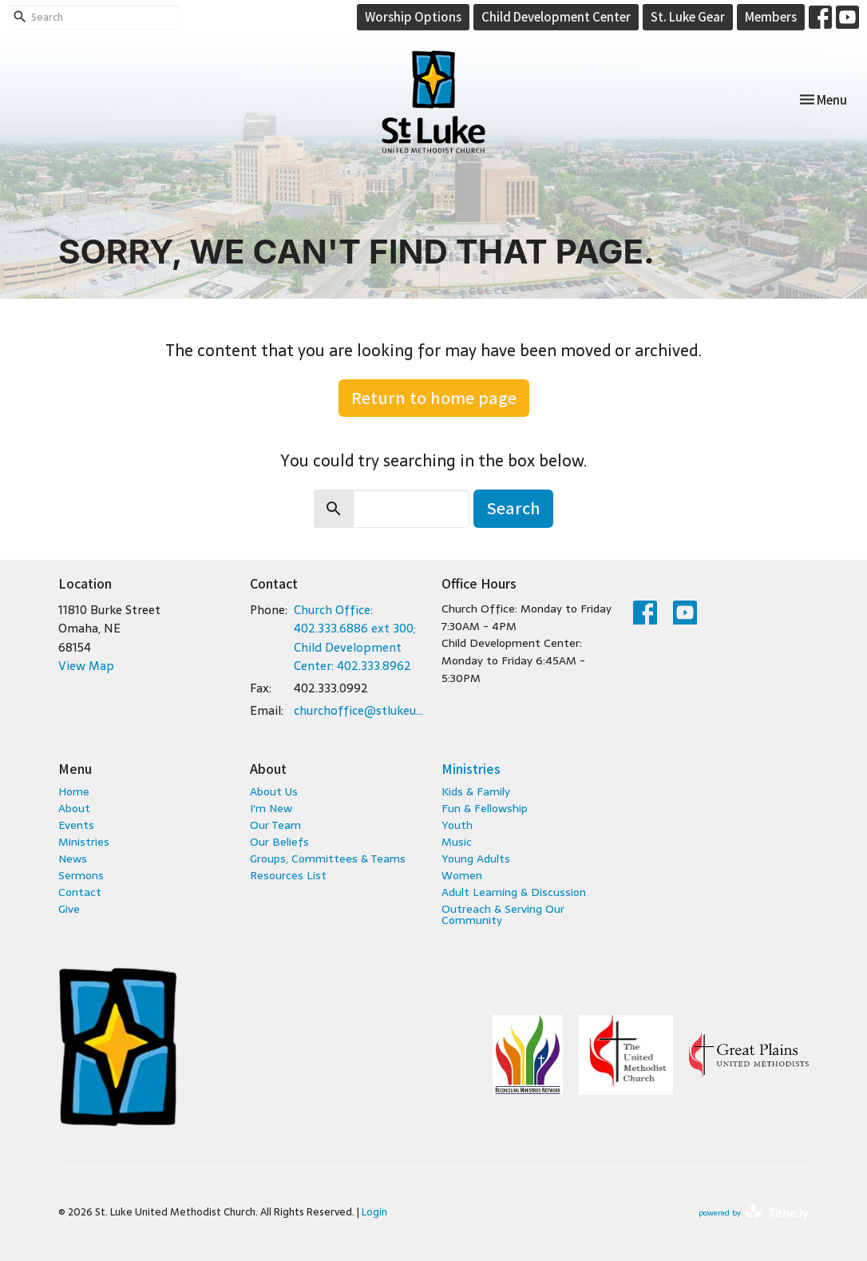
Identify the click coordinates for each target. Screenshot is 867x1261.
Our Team (275, 825)
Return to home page (434, 397)
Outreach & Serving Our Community (502, 914)
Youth (457, 825)
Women (461, 875)
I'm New (271, 808)
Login (374, 1212)
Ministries (83, 842)
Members (771, 16)
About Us (274, 791)
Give (69, 909)
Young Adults (475, 858)
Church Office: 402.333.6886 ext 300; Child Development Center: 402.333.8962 (355, 638)
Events (76, 825)
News (72, 858)
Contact (79, 892)
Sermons (81, 875)
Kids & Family (475, 791)
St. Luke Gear (688, 16)
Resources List (288, 875)
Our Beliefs (279, 842)
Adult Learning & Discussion (513, 892)
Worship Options (413, 16)
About (74, 808)
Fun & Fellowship (484, 808)
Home (73, 791)
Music (456, 842)
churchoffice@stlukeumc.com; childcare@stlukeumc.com (360, 710)
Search (513, 507)
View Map (86, 666)
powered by (754, 1212)
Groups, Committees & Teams (328, 858)
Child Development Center (556, 16)
